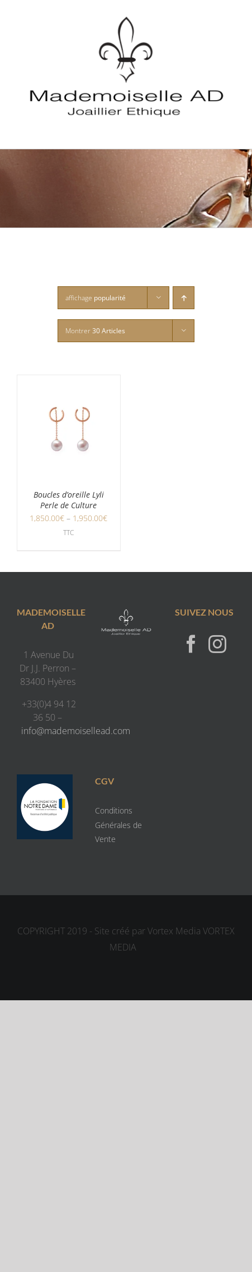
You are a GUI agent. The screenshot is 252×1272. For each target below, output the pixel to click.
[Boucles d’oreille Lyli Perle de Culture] (68, 382)
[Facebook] (191, 643)
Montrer (95, 330)
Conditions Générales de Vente (118, 824)
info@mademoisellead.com (75, 731)
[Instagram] (217, 643)
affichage (95, 297)
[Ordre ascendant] (183, 297)
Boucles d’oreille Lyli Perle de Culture (69, 500)
